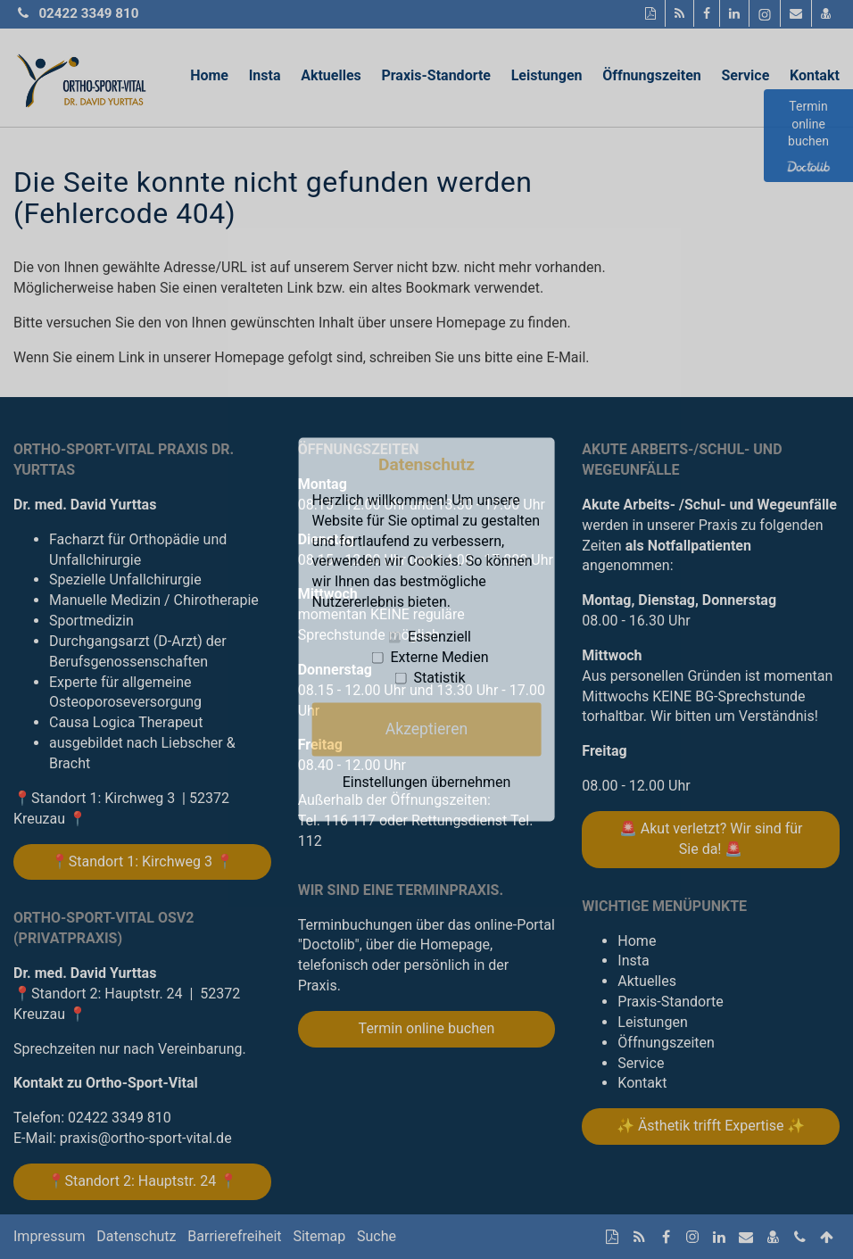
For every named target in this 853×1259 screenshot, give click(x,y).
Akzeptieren (426, 729)
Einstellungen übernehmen (427, 781)
